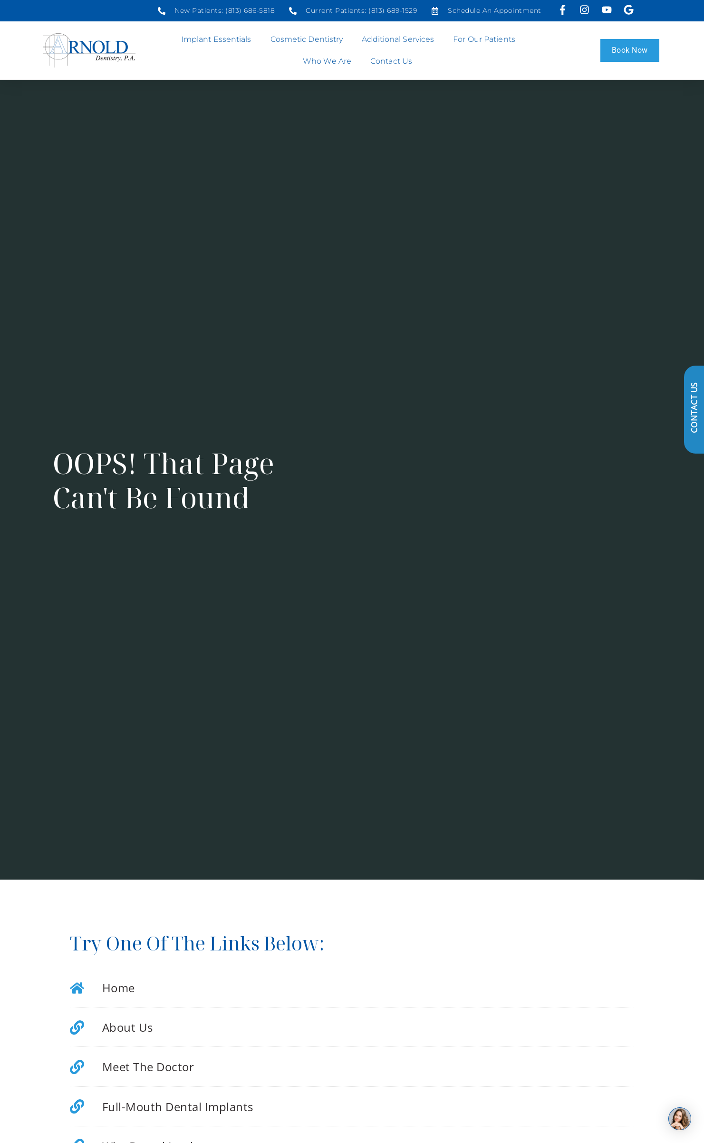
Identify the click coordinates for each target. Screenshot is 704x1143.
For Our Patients (486, 39)
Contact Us (391, 61)
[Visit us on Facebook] (564, 10)
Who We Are (329, 61)
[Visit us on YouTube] (607, 10)
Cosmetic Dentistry (309, 39)
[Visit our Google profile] (629, 10)
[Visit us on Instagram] (586, 10)
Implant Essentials (218, 39)
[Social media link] (216, 11)
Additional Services (400, 39)
